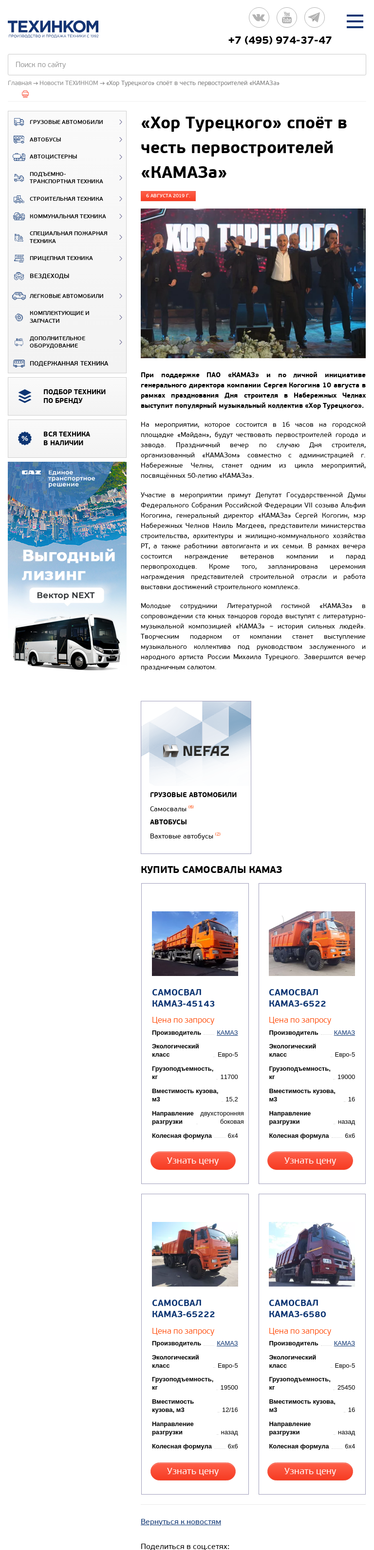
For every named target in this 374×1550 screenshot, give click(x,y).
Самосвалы (172, 808)
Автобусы (34, 139)
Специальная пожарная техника (58, 237)
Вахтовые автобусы (185, 835)
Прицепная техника (50, 258)
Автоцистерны (42, 157)
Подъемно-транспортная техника (55, 178)
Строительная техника (55, 199)
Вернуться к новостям (181, 1499)
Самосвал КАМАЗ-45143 (182, 993)
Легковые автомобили (56, 296)
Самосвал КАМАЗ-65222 (182, 1294)
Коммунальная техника (57, 216)
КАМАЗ (228, 1027)
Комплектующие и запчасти (49, 317)
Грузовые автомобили (55, 122)
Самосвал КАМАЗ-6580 (296, 1294)
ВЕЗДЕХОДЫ (38, 276)
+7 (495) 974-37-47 (280, 40)
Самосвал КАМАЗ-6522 (296, 993)
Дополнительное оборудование (46, 342)
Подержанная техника (58, 363)
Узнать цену (194, 1155)
